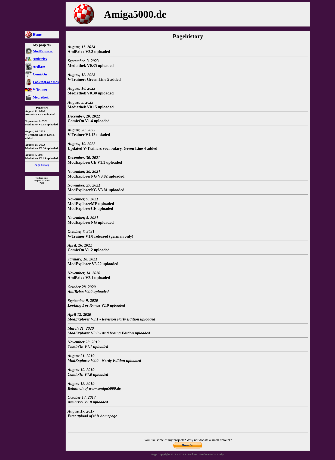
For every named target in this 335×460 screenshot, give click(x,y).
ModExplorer (43, 51)
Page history (41, 164)
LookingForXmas (46, 82)
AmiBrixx (40, 59)
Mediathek (41, 97)
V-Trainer (40, 89)
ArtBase (39, 66)
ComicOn (40, 74)
